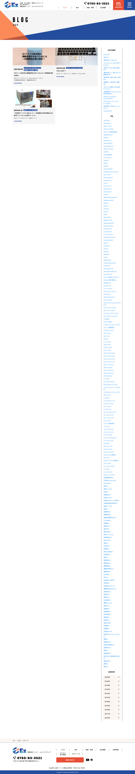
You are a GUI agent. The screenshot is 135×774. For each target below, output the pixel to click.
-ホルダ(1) (106, 443)
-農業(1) (105, 639)
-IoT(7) (105, 183)
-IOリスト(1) (107, 186)
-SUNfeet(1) (107, 260)
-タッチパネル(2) (108, 370)
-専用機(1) (106, 523)
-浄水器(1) (106, 583)
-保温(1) (105, 486)
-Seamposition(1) (109, 237)
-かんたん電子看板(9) (109, 280)
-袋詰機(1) (106, 617)
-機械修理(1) (107, 560)
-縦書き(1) (106, 605)
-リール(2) (106, 469)
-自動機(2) (106, 608)
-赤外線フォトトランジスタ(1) (111, 635)
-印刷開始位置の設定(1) (110, 503)
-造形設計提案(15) (108, 644)
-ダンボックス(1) (108, 373)
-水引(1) (105, 577)
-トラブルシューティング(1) (111, 392)
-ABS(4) (105, 137)
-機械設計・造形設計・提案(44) (111, 83)
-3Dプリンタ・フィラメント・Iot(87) (111, 102)
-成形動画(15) (107, 537)
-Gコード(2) (107, 174)
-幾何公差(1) (107, 531)
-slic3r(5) (106, 246)
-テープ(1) (106, 378)
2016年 (107, 718)
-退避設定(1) (107, 642)
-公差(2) (105, 492)
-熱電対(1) (106, 594)
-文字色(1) (106, 546)
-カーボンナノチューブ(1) (111, 313)
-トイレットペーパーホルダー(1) (112, 388)
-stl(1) (105, 257)
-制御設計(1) (107, 494)
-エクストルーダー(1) (109, 291)
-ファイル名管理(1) (109, 423)
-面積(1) (105, 664)
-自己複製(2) (107, 614)
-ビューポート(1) (108, 417)
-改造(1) (105, 543)
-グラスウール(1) (108, 330)
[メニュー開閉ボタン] (129, 5)
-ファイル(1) (107, 420)
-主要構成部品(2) (108, 477)
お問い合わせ (70, 760)
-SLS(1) (105, 248)
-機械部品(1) (107, 566)
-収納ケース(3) (107, 506)
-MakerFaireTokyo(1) (110, 197)
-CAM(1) (106, 151)
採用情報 (116, 750)
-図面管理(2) (107, 514)
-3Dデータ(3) (107, 126)
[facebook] (92, 759)
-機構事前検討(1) (108, 569)
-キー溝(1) (106, 319)
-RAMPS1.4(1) (107, 220)
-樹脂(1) (105, 557)
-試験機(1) (106, 628)
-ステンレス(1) (107, 347)
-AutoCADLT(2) (108, 146)
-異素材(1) (106, 597)
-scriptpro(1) (107, 231)
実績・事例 (90, 7)
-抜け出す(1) (107, 540)
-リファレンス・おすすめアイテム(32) (112, 64)
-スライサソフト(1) (109, 356)
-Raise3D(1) (107, 217)
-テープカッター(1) (109, 381)
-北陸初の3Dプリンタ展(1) (111, 500)
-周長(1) (105, 509)
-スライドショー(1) (109, 361)
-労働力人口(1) (107, 497)
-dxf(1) (105, 163)
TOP (14, 740)
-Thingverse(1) (108, 268)
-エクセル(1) (107, 294)
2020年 (107, 702)
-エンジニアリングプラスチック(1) (112, 303)
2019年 (107, 706)
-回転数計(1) (107, 511)
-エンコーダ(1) (107, 300)
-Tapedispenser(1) (109, 263)
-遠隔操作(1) (107, 647)
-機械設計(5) (107, 563)
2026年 (107, 677)
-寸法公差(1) (107, 520)
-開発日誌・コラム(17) (110, 60)
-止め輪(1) (106, 574)
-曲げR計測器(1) (108, 551)
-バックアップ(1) (108, 403)
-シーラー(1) (107, 342)
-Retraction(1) (108, 226)
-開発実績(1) (107, 653)
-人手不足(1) (107, 483)
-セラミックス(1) (108, 364)
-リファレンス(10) (108, 466)
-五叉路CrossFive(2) (109, 480)
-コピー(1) (106, 336)
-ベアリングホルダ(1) (109, 437)
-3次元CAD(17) (108, 134)
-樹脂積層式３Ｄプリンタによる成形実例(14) (112, 92)
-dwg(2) (106, 160)
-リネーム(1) (107, 463)
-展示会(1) (106, 529)
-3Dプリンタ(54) (108, 129)
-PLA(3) (105, 211)
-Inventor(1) (107, 180)
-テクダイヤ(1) (107, 376)
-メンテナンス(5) (108, 452)
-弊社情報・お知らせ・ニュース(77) (112, 107)
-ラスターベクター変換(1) (111, 460)
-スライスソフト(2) (109, 359)
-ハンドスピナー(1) (109, 400)
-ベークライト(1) (108, 440)
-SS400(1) (106, 254)
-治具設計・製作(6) (109, 580)
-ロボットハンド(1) (109, 475)
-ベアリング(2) (107, 435)
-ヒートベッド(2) (108, 415)
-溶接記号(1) (107, 591)
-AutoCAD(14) (108, 143)
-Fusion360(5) (108, 169)
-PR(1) (105, 214)
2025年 (107, 681)
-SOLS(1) (106, 251)
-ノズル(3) (106, 398)
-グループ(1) (107, 333)
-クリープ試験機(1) (109, 327)
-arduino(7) (107, 140)
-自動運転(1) (107, 611)
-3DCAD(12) (107, 123)
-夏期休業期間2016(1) (110, 517)
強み (77, 7)
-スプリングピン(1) (109, 353)
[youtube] (88, 759)
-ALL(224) (106, 54)
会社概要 (103, 7)
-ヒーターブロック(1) (109, 412)
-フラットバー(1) (108, 432)
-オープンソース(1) (109, 310)
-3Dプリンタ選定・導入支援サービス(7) (111, 88)
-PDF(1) (105, 206)
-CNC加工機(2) (108, 154)
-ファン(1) (106, 426)
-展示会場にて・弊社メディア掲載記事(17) (112, 73)
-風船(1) (105, 666)
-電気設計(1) (107, 661)
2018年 (107, 710)
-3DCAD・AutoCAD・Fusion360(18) (110, 97)
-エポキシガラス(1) (109, 297)
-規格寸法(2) (107, 623)
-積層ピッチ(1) (107, 603)
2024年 (107, 685)
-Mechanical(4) (108, 200)
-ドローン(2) (107, 395)
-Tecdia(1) (106, 265)
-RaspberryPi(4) (108, 223)
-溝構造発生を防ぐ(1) (109, 588)
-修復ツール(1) (107, 489)
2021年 (107, 697)
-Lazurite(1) (107, 191)
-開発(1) (105, 650)
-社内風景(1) (107, 600)
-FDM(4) (106, 166)
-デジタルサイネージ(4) (110, 384)
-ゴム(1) (105, 339)
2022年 (107, 693)
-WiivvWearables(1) (110, 271)
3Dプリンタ (76, 754)
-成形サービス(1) (108, 534)
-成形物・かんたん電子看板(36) (111, 68)
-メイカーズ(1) (107, 449)
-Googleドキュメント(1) (110, 171)
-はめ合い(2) (107, 283)
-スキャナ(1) (107, 344)
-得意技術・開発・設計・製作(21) (112, 78)
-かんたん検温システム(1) (111, 277)
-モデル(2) (106, 457)
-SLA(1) (105, 243)
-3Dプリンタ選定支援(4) (110, 132)
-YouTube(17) (107, 274)
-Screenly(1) (107, 228)
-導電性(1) (106, 526)
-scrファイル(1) (108, 234)
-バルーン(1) (107, 406)
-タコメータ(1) (107, 367)
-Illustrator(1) (108, 177)
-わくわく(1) (107, 285)
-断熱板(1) (106, 549)
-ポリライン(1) (107, 446)
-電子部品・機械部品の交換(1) (111, 657)
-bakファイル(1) (108, 149)
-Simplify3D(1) (108, 240)
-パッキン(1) (107, 409)
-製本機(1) (106, 620)
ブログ (65, 7)
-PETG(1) (106, 209)
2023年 (107, 689)
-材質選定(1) (107, 554)
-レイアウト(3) (107, 472)
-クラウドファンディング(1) (111, 324)
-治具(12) (106, 57)
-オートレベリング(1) (109, 307)
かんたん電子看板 (63, 754)
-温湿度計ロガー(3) (109, 586)
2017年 (107, 714)
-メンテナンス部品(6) (109, 455)
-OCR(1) (106, 203)
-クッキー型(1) (107, 322)
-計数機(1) (106, 625)
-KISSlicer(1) (107, 189)
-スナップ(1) (107, 350)
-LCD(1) (105, 194)
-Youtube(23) (107, 111)
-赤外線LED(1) (107, 631)
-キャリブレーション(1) (110, 316)
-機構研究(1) (107, 571)
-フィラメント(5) (108, 429)
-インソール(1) (107, 288)
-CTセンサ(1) (107, 157)
